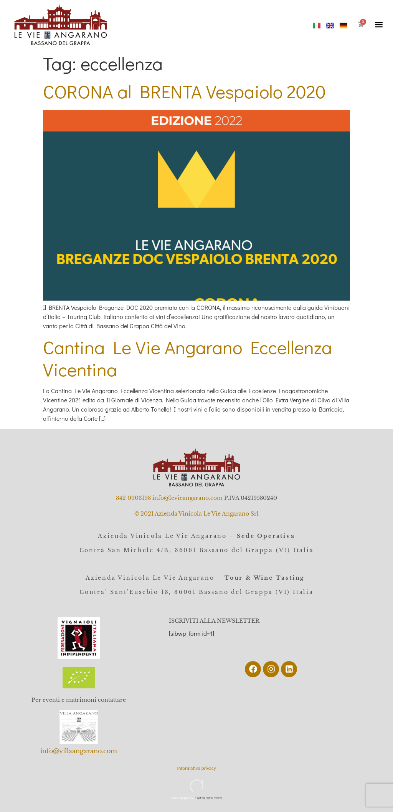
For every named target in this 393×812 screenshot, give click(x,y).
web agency (182, 797)
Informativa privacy (196, 768)
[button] (379, 24)
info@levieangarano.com (187, 497)
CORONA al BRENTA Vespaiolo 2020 (184, 91)
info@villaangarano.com (78, 751)
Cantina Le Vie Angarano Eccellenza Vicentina (187, 358)
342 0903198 (133, 497)
